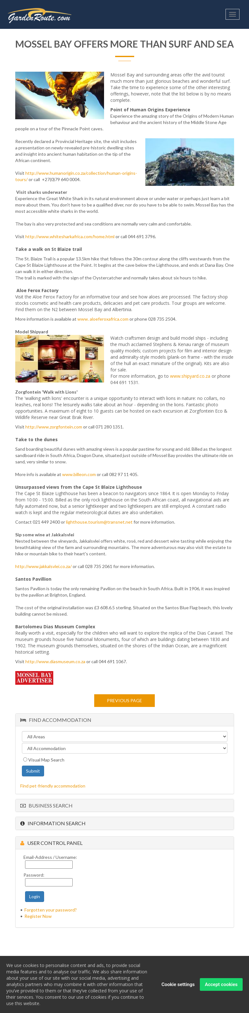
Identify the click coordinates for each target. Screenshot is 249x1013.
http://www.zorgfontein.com (54, 426)
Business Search (46, 805)
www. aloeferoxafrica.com (103, 319)
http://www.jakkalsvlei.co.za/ (43, 566)
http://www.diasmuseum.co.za (55, 661)
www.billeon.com (79, 474)
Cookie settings (178, 986)
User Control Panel (51, 843)
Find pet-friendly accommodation (52, 785)
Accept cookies (221, 986)
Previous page (124, 700)
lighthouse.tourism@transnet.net (99, 522)
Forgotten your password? (50, 909)
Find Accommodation (55, 720)
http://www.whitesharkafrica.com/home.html (70, 236)
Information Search (53, 823)
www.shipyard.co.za (191, 376)
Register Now (38, 916)
